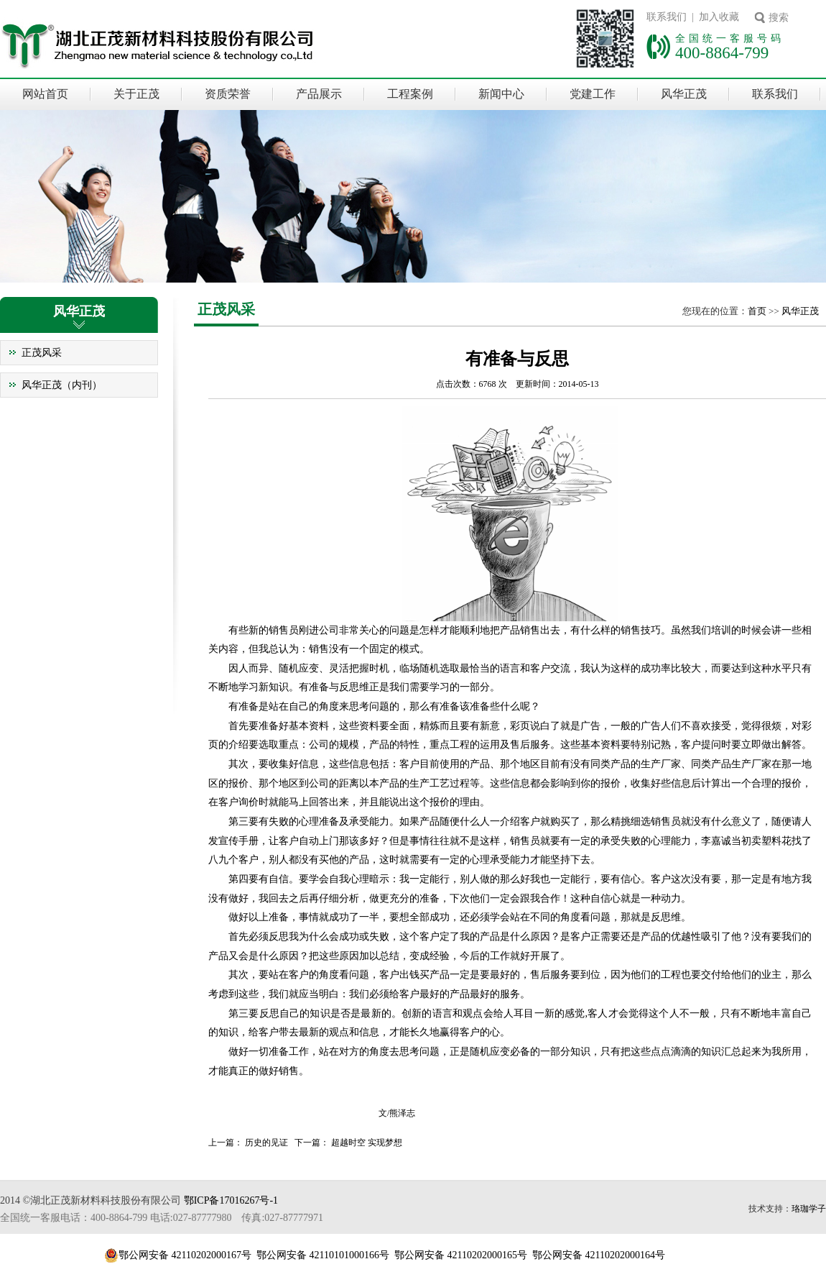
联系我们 (775, 94)
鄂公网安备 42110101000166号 (322, 1255)
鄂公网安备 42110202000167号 (185, 1255)
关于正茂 (136, 94)
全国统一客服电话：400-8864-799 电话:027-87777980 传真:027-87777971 (161, 1217)
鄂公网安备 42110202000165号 (460, 1255)
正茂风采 (42, 352)
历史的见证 (266, 1143)
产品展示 (319, 94)
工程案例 (410, 94)
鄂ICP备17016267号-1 (231, 1200)
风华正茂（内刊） (62, 385)
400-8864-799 (722, 52)
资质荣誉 (228, 94)
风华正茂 (684, 94)
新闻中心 (501, 94)
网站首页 (45, 94)
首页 (757, 311)
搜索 (779, 17)
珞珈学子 (809, 1209)
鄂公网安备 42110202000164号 (598, 1255)
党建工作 (593, 94)
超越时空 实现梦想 (366, 1143)
